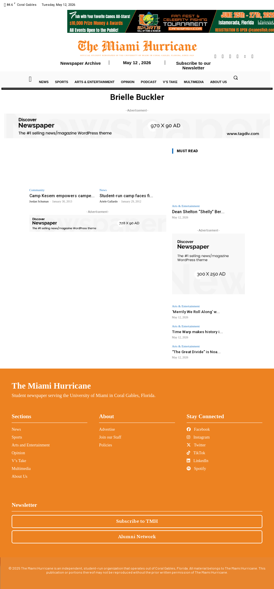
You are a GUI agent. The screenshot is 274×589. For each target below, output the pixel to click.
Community (37, 190)
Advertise (107, 426)
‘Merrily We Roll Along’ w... (192, 311)
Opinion (18, 450)
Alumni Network (137, 533)
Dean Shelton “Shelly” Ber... (195, 211)
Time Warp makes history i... (193, 330)
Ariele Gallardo (109, 201)
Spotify (196, 466)
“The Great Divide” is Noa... (192, 349)
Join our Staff (110, 434)
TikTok (196, 450)
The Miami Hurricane (51, 382)
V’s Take (19, 458)
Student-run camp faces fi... (124, 195)
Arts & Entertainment (186, 206)
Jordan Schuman (39, 201)
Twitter (196, 442)
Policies (105, 442)
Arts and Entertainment (31, 442)
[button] (236, 78)
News (103, 190)
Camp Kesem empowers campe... (59, 195)
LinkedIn (197, 458)
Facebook (198, 426)
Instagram (198, 434)
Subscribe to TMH (137, 518)
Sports (17, 434)
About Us (19, 473)
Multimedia (21, 466)
